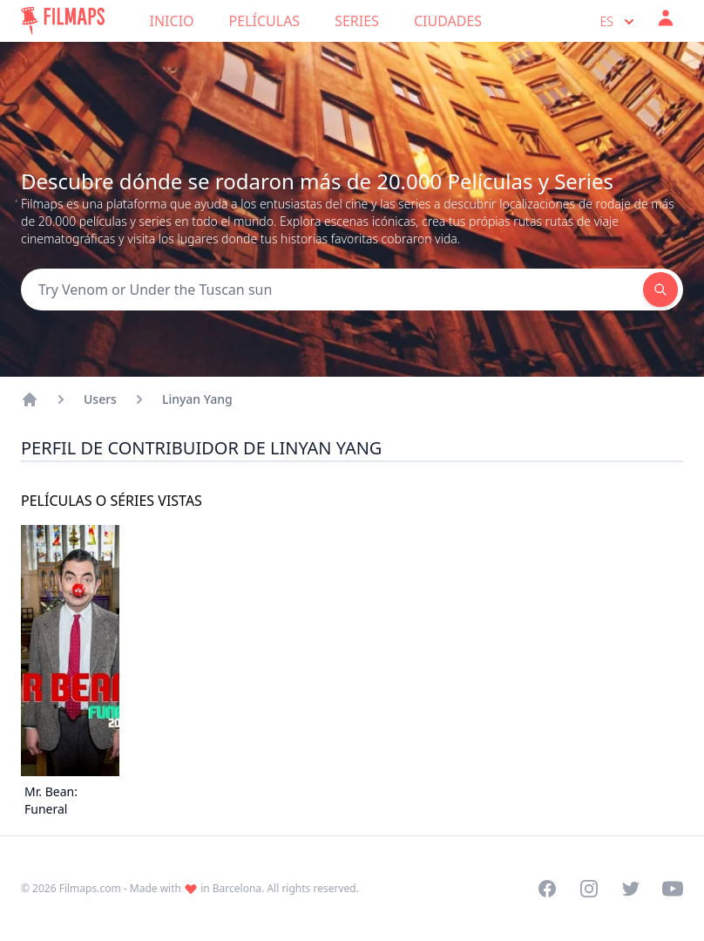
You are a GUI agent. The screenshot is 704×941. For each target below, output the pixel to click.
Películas (265, 21)
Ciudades (448, 21)
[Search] (332, 289)
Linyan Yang (197, 399)
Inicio (172, 21)
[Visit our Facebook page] (547, 888)
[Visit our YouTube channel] (672, 888)
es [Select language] (619, 22)
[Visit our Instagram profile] (589, 888)
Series (357, 21)
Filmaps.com (90, 888)
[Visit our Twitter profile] (630, 888)
